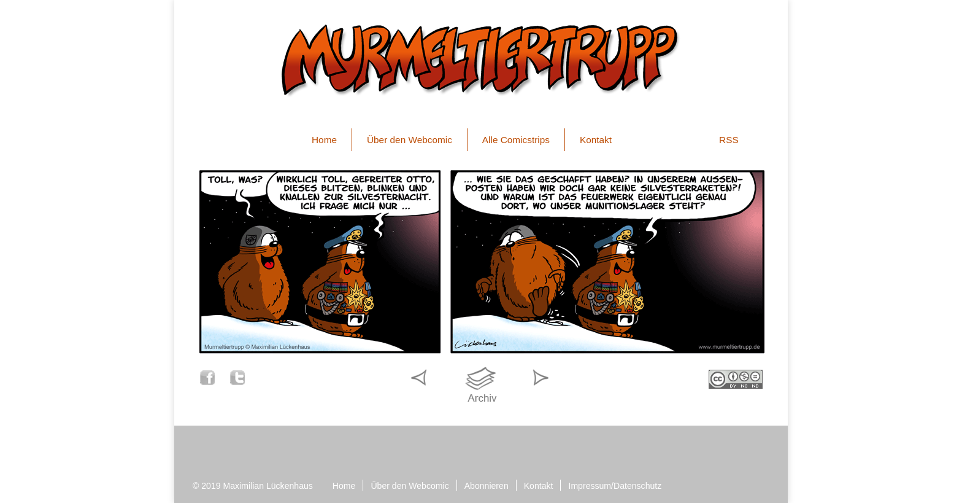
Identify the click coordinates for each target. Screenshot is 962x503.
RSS (729, 140)
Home (324, 140)
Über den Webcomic (409, 140)
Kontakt (596, 140)
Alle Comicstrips (516, 140)
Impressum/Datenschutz (614, 486)
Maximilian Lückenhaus (268, 486)
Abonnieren (486, 486)
